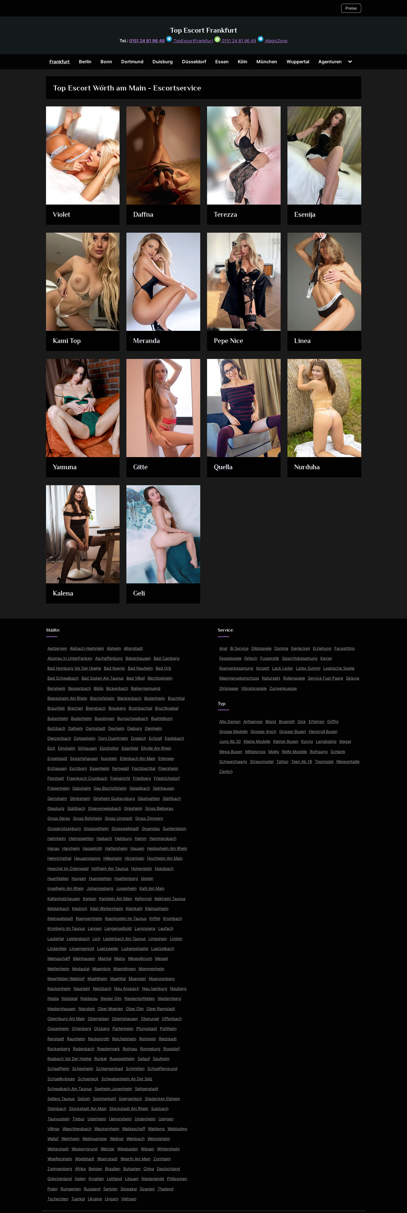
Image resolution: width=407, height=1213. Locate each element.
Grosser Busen (292, 731)
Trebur (78, 1118)
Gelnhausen (163, 788)
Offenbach (172, 1018)
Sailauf (143, 1058)
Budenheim (81, 718)
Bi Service (239, 648)
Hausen (137, 848)
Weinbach (135, 1138)
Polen (52, 1188)
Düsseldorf (194, 61)
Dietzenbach (59, 738)
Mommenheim (151, 968)
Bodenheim (154, 698)
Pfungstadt (146, 1028)
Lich (96, 938)
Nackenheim (59, 988)
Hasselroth (92, 848)
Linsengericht (81, 948)
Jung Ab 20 (230, 741)
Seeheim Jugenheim (113, 1088)
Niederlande (152, 1178)
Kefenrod (143, 898)
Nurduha (308, 468)
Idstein (147, 878)
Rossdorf (171, 1048)
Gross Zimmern (149, 818)
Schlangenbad (109, 1068)
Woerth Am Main (135, 1158)
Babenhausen (138, 658)
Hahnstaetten (81, 838)
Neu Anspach (126, 988)
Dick (302, 721)
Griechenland (59, 1178)
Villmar (53, 1128)
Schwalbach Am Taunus (69, 1088)
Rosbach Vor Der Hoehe (69, 1058)
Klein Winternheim (106, 908)
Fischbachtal (143, 768)
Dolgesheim (84, 738)
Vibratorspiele (254, 688)
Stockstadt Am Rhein (128, 1108)
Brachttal (176, 698)
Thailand (166, 1188)
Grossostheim (96, 828)
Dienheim (153, 728)
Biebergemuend (145, 688)
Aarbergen (57, 648)
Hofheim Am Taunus (109, 868)
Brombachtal (140, 708)
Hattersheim (116, 848)
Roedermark (108, 1048)
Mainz (119, 958)
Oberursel (150, 1018)
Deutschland (168, 1168)
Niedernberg (169, 998)
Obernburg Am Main (66, 1018)
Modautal (80, 968)
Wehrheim (70, 1138)
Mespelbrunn (140, 958)
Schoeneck (88, 1078)
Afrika (80, 1168)
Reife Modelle (294, 751)
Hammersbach (162, 838)
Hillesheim (112, 858)
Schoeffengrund (162, 1068)
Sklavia (352, 678)
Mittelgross (255, 751)
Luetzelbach (162, 948)
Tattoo (282, 761)
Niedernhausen (61, 1008)
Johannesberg (100, 888)
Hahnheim (56, 838)
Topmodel (324, 761)
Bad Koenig (114, 668)
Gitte (142, 468)
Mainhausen (84, 958)
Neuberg (178, 988)
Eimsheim (66, 748)
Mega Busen (230, 751)
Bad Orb (163, 668)
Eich (51, 748)
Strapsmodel (262, 761)
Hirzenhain (134, 858)
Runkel (100, 1058)
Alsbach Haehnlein (87, 648)
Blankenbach (129, 698)
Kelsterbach (58, 908)
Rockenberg (58, 1048)
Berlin (85, 61)
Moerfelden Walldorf (66, 978)
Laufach (165, 928)
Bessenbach (79, 688)
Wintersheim (168, 1148)
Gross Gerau (58, 818)
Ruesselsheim (122, 1058)
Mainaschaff (58, 958)
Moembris (101, 968)
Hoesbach (164, 868)
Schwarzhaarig (233, 761)
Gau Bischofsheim (110, 788)
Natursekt (271, 678)
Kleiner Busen (285, 741)
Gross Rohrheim (87, 818)
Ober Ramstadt (161, 1008)
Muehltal (118, 978)
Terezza (226, 215)
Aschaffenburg (109, 658)
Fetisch (250, 658)
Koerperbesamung (236, 668)
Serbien (110, 1188)
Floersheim (168, 768)
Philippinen (177, 1178)
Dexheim (116, 728)
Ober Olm (135, 1008)
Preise (351, 8)
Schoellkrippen (61, 1078)
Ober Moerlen (110, 1008)
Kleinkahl (134, 908)
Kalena (63, 594)
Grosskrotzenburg (64, 828)
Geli (140, 594)
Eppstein (109, 758)
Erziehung (322, 648)
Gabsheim (81, 788)
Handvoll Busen (323, 731)
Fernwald (120, 768)
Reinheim (147, 1038)
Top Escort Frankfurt (203, 30)
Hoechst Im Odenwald (68, 868)
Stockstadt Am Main (88, 1108)
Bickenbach (117, 688)
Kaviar (326, 658)
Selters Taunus (61, 1098)
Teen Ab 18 (301, 761)
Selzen (84, 1098)
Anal (223, 648)
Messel (161, 958)
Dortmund (132, 61)
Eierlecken (300, 648)
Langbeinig (326, 741)
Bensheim (56, 688)
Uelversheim (120, 1118)
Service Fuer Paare (325, 678)
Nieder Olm (111, 998)
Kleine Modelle (257, 741)
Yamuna (65, 468)
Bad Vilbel (135, 678)
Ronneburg (150, 1048)
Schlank (338, 751)
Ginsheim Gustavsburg (114, 798)
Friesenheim (58, 788)
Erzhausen (57, 768)
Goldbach (76, 808)
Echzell (155, 738)
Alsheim (114, 648)
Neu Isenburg (154, 988)
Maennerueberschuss (239, 678)
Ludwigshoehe (134, 948)
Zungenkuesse (283, 688)
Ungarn (111, 1198)
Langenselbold (118, 928)
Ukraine (95, 1198)
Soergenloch (130, 1098)
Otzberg (102, 1028)
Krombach (172, 918)
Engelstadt (57, 758)
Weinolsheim (158, 1138)
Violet (62, 215)
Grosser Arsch (263, 731)
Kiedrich (79, 908)
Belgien (95, 1168)
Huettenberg (126, 878)
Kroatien (96, 1178)
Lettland (114, 1178)
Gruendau (151, 828)
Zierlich (226, 771)
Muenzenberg (162, 978)
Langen (95, 928)
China (148, 1168)
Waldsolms (177, 1128)
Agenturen (330, 61)
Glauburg (55, 808)
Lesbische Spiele (338, 668)
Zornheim (162, 1158)
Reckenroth (98, 1038)
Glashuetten (149, 798)
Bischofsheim (102, 698)
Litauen (132, 1178)
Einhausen (87, 748)
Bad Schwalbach (63, 678)
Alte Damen (230, 721)
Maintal (104, 958)
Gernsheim (57, 798)
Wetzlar (107, 1148)
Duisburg (163, 61)
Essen (222, 61)
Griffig (333, 721)
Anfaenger (253, 721)
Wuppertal (298, 61)
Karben (89, 898)
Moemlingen (124, 968)
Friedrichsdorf (167, 778)
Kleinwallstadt (60, 918)
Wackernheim (106, 1128)
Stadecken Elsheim (162, 1098)
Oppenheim (58, 1028)
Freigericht (120, 778)
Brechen (75, 708)
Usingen (166, 1118)
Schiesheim (82, 1068)
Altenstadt (133, 648)
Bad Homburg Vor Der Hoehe (74, 668)
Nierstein (86, 1008)
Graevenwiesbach (104, 808)
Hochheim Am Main (165, 858)
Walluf (53, 1138)
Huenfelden (58, 878)
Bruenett (287, 721)
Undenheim (145, 1118)
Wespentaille (348, 761)
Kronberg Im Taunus (66, 928)
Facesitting (344, 648)
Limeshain (158, 938)
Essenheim (99, 768)
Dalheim (75, 728)
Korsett (262, 668)
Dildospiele (261, 648)
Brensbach (96, 708)
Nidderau (89, 998)
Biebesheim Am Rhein (67, 698)
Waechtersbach (76, 1128)
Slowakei (128, 1188)
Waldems (156, 1128)
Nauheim (82, 988)
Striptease (228, 688)
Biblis (98, 688)
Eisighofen (109, 748)
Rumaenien (70, 1188)
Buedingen (104, 718)
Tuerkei (78, 1198)
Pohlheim (168, 1028)
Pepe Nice (229, 341)
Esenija (306, 215)
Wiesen (147, 1148)
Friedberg (142, 778)
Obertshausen (125, 1018)
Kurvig (307, 741)
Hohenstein (141, 868)
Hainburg (123, 838)
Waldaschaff (133, 1128)
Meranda (147, 341)
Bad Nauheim (140, 668)
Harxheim (71, 848)
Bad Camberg (167, 658)
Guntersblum (174, 828)
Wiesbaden (127, 1148)
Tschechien (57, 1198)
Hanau (53, 848)
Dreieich (138, 738)
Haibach (104, 838)
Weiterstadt (58, 1148)
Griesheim (133, 808)
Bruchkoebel (166, 708)
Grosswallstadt (125, 828)
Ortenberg (81, 1028)
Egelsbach (174, 738)
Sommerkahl (104, 1098)
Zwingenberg (59, 1168)
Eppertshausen (84, 758)
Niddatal (70, 998)
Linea (303, 341)
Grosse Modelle (233, 731)
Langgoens (145, 928)
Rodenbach (83, 1048)
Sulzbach (159, 1108)
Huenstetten (100, 878)
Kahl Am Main (151, 888)
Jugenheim (126, 888)
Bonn (106, 61)
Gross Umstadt (118, 818)
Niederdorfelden (139, 998)
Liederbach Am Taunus (124, 938)
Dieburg (134, 728)
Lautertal (55, 938)
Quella (224, 468)
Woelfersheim (59, 1158)
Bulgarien (132, 1168)
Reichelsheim (124, 1038)
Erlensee (166, 758)
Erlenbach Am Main (137, 758)
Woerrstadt (107, 1158)
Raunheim (76, 1038)
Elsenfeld (130, 748)
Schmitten (135, 1068)
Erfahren (316, 721)
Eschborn (78, 768)
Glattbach (172, 798)
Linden (176, 938)
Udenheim (96, 1118)
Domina (281, 648)
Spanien (147, 1188)
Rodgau (130, 1048)
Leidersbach (78, 938)
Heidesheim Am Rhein (167, 848)
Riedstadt (168, 1038)
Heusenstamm (87, 858)
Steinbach (56, 1108)
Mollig (273, 751)
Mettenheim (58, 968)
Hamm (141, 838)
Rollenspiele (294, 678)
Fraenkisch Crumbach (87, 778)
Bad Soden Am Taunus (103, 678)
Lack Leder (282, 668)
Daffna (144, 215)
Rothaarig (319, 751)
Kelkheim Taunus (170, 898)
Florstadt (55, 778)
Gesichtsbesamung (300, 658)
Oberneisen (98, 1018)
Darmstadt (95, 728)
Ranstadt (55, 1038)
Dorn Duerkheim (113, 738)
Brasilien (112, 1168)
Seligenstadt (146, 1088)
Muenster (137, 978)
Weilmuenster (94, 1138)
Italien (80, 1178)
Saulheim (161, 1058)
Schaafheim (58, 1068)
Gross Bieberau (159, 808)
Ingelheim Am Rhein (65, 888)
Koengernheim (89, 918)
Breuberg (117, 708)
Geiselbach (140, 788)
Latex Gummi (308, 668)
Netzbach (102, 988)
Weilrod (117, 1138)
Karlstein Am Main (115, 898)
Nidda (53, 998)
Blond (271, 721)
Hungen (79, 878)
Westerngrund (85, 1148)
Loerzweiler (107, 948)
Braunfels (56, 708)
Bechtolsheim (160, 678)
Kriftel (154, 918)
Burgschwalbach (132, 718)
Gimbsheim (80, 798)
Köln (242, 61)
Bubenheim (57, 718)
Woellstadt (84, 1158)
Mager (345, 741)
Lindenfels (56, 948)
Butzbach (56, 728)
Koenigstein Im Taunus (126, 918)
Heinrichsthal (59, 858)
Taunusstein (58, 1118)
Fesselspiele (230, 658)
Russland (92, 1188)
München (266, 61)
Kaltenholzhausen (63, 898)
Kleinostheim (156, 908)
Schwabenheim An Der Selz (127, 1078)
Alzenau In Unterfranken (69, 658)
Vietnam (128, 1198)
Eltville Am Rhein (156, 748)
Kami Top (67, 341)
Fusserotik (269, 658)
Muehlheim (97, 978)
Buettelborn (162, 718)
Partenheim (122, 1028)
